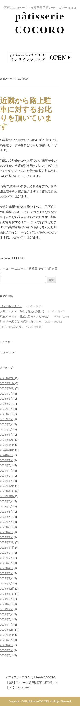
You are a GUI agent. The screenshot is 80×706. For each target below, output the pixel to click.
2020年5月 (6, 640)
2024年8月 (6, 455)
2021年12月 (7, 588)
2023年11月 (7, 491)
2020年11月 (7, 635)
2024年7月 (6, 460)
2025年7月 (6, 404)
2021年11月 (7, 594)
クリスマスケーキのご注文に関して (22, 311)
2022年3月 (6, 573)
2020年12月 (7, 630)
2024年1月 (6, 481)
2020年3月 (6, 650)
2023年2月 (6, 532)
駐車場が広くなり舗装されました (21, 321)
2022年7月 (6, 558)
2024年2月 (6, 476)
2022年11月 (7, 547)
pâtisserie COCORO (40, 23)
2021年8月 (6, 604)
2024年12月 (7, 440)
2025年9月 (6, 393)
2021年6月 (6, 614)
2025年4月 (6, 419)
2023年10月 (7, 496)
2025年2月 (6, 429)
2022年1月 (6, 583)
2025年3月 (6, 424)
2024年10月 (7, 450)
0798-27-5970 (23, 687)
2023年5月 (6, 517)
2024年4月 (6, 470)
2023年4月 (6, 522)
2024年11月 (7, 445)
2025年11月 (7, 383)
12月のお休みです (11, 306)
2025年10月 (7, 388)
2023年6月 (6, 511)
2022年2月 (6, 578)
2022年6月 (6, 563)
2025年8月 (6, 398)
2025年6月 (6, 409)
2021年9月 (6, 599)
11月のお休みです (11, 327)
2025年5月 (6, 414)
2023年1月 (6, 537)
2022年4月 (6, 568)
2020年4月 (6, 645)
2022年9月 (6, 553)
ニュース (20, 268)
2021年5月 (6, 619)
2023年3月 (6, 527)
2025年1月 (6, 434)
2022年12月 (7, 542)
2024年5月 (6, 465)
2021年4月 (6, 624)
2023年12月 (7, 486)
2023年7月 (6, 506)
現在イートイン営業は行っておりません (25, 316)
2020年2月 (6, 655)
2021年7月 (6, 609)
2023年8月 (6, 501)
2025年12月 (7, 378)
